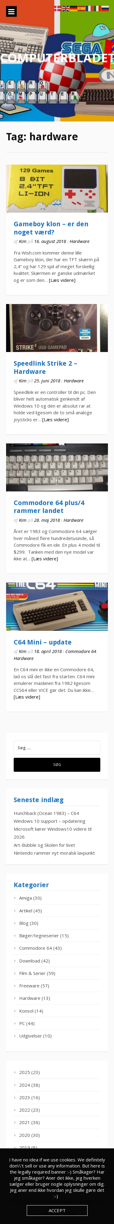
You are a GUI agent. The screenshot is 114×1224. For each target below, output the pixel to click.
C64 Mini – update (43, 642)
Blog (24, 923)
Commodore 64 (80, 651)
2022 (24, 1110)
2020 (24, 1135)
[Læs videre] (62, 280)
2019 (24, 1147)
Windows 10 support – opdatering (49, 821)
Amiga (25, 898)
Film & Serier (32, 973)
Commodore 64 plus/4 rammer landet (49, 507)
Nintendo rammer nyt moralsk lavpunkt (54, 853)
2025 (24, 1072)
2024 (24, 1085)
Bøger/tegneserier (39, 935)
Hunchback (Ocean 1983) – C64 (46, 813)
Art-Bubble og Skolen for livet (44, 845)
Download (29, 961)
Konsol (26, 1011)
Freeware (29, 986)
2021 (24, 1122)
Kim (22, 241)
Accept (57, 1210)
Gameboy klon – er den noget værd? (51, 228)
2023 (24, 1097)
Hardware (79, 241)
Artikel (25, 911)
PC (22, 1023)
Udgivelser (30, 1036)
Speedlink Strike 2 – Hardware (45, 367)
